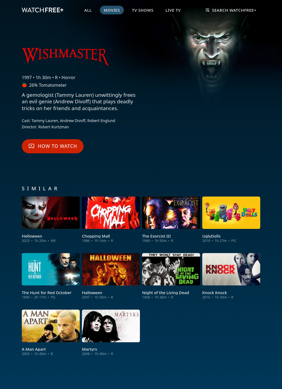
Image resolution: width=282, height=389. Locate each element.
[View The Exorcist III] (171, 220)
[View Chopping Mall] (111, 220)
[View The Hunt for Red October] (51, 276)
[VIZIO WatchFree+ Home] (42, 10)
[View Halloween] (111, 276)
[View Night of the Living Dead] (171, 276)
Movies (112, 10)
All (88, 10)
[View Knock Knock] (231, 276)
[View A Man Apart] (51, 333)
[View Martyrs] (111, 333)
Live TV (173, 10)
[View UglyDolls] (231, 220)
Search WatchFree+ (231, 10)
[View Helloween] (51, 220)
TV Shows (143, 10)
